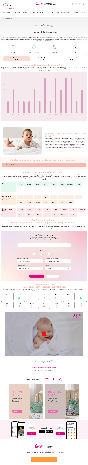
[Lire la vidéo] (44, 334)
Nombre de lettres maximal (51, 258)
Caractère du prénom (44, 58)
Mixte (51, 254)
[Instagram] (5, 5)
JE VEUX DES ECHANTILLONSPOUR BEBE (44, 460)
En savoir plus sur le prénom (71, 58)
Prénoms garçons (49, 370)
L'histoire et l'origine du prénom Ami (11, 164)
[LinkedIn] (8, 5)
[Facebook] (3, 5)
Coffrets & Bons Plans (11, 8)
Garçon (44, 254)
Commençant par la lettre (23, 258)
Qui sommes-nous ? (65, 12)
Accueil (2, 18)
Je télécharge (32, 433)
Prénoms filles (38, 370)
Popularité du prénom (16, 58)
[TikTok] (10, 5)
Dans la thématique (21, 265)
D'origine (47, 265)
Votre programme (7, 12)
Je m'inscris (17, 411)
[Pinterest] (60, 379)
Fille (36, 254)
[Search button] (72, 4)
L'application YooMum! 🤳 (79, 12)
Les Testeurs (55, 12)
